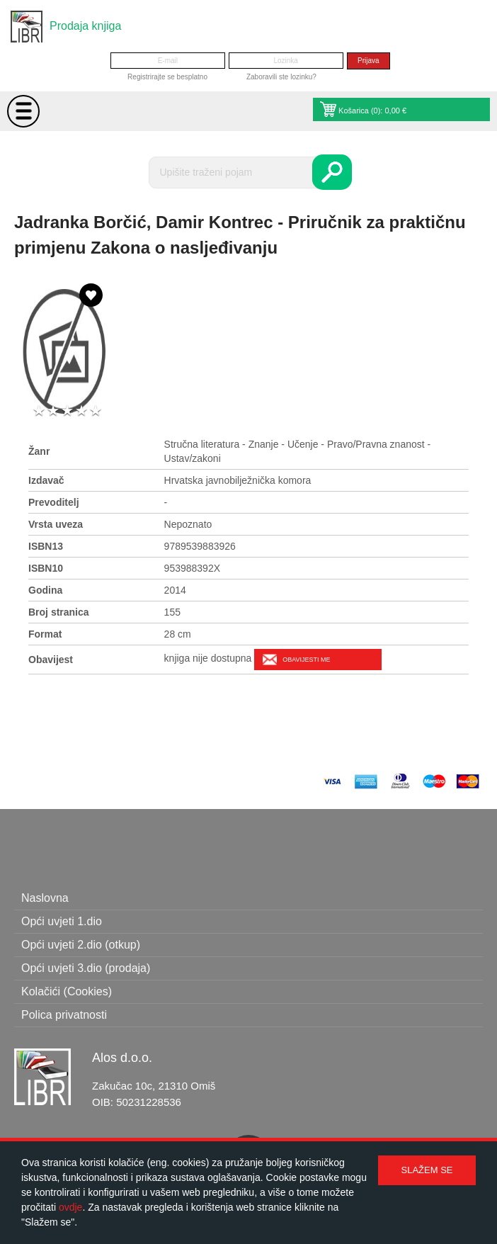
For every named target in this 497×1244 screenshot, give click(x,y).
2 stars (53, 411)
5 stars (95, 411)
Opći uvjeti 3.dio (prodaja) (85, 968)
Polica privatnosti (64, 1015)
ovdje (70, 1207)
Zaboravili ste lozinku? (281, 77)
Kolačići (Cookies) (66, 991)
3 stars (67, 411)
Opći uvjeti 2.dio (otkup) (80, 945)
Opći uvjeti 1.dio (61, 921)
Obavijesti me (306, 659)
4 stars (81, 411)
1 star (39, 411)
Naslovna (45, 898)
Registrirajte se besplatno (167, 77)
